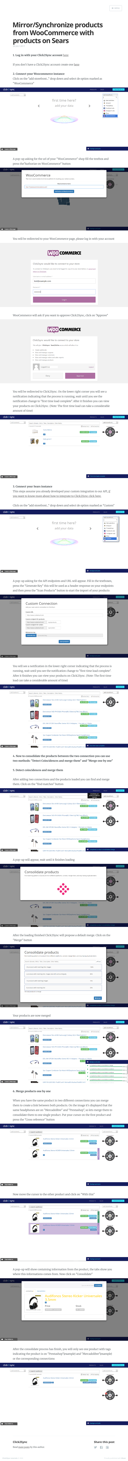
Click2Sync (20, 1442)
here (66, 55)
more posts (23, 1447)
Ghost (123, 1458)
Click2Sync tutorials (9, 1458)
